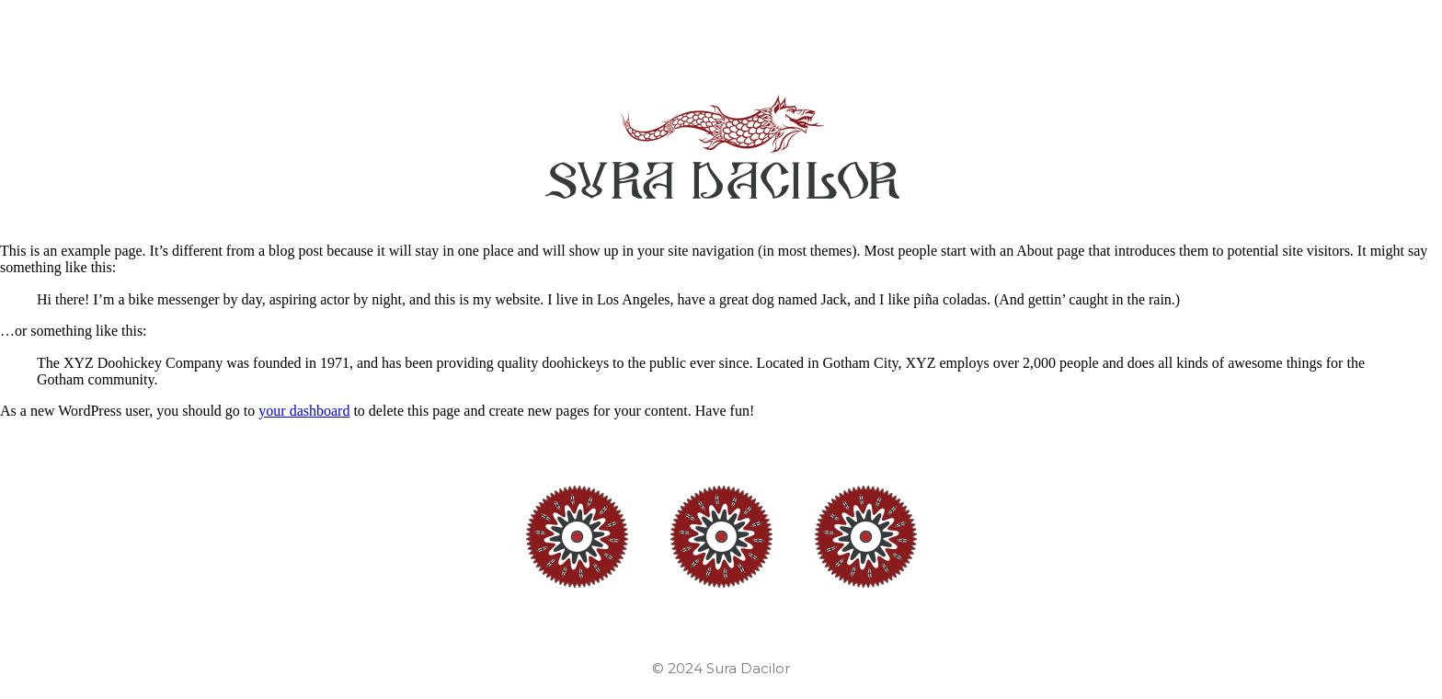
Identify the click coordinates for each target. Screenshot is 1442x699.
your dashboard (303, 410)
